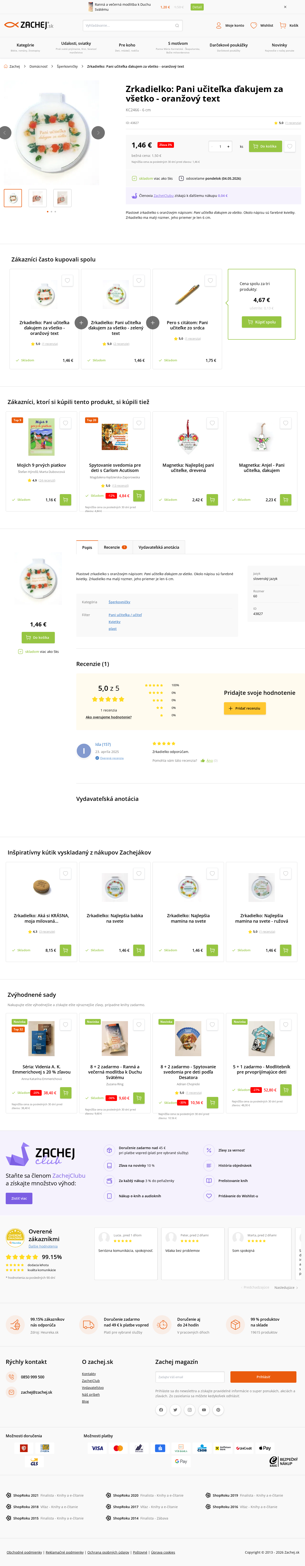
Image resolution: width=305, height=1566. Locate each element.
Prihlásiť (263, 1376)
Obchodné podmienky (24, 1552)
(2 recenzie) (121, 344)
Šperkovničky (67, 66)
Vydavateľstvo (93, 1387)
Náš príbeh (91, 1394)
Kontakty (89, 1373)
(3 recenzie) (47, 931)
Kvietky (115, 621)
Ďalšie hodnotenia (43, 1246)
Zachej (15, 66)
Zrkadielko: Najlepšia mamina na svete (188, 918)
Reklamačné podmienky (65, 1552)
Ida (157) (103, 744)
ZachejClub (91, 1380)
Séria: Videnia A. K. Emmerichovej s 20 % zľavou (41, 1069)
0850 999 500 (32, 1376)
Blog (85, 1401)
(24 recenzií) (47, 480)
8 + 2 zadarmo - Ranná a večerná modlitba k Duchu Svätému (115, 1072)
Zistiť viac (19, 1198)
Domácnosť (38, 66)
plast (113, 628)
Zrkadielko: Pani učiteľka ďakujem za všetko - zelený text (115, 328)
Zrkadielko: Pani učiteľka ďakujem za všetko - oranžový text (44, 328)
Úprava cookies (163, 1552)
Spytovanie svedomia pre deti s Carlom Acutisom (115, 467)
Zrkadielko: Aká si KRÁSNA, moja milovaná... (41, 918)
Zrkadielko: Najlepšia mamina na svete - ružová (261, 918)
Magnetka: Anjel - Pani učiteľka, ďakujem (262, 467)
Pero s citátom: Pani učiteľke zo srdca (187, 325)
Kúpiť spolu (265, 322)
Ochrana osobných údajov (108, 1552)
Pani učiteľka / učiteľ (125, 614)
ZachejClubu (164, 196)
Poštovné (140, 1552)
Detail (197, 7)
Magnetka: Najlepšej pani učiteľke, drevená (188, 467)
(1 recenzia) (293, 123)
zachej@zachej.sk (36, 1391)
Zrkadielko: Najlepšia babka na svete (115, 918)
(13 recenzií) (120, 485)
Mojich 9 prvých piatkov (41, 465)
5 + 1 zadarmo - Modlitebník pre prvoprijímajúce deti (261, 1069)
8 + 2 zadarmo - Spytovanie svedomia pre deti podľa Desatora (188, 1072)
